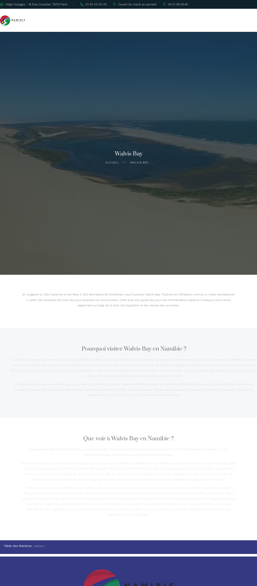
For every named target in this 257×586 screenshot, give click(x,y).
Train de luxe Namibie (168, 20)
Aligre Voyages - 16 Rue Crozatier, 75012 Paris (34, 4)
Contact (238, 20)
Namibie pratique (76, 20)
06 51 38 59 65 (175, 4)
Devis (225, 20)
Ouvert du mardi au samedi (135, 4)
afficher (39, 545)
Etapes (143, 20)
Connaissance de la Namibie (114, 20)
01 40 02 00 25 (94, 4)
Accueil (54, 20)
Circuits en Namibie (203, 20)
